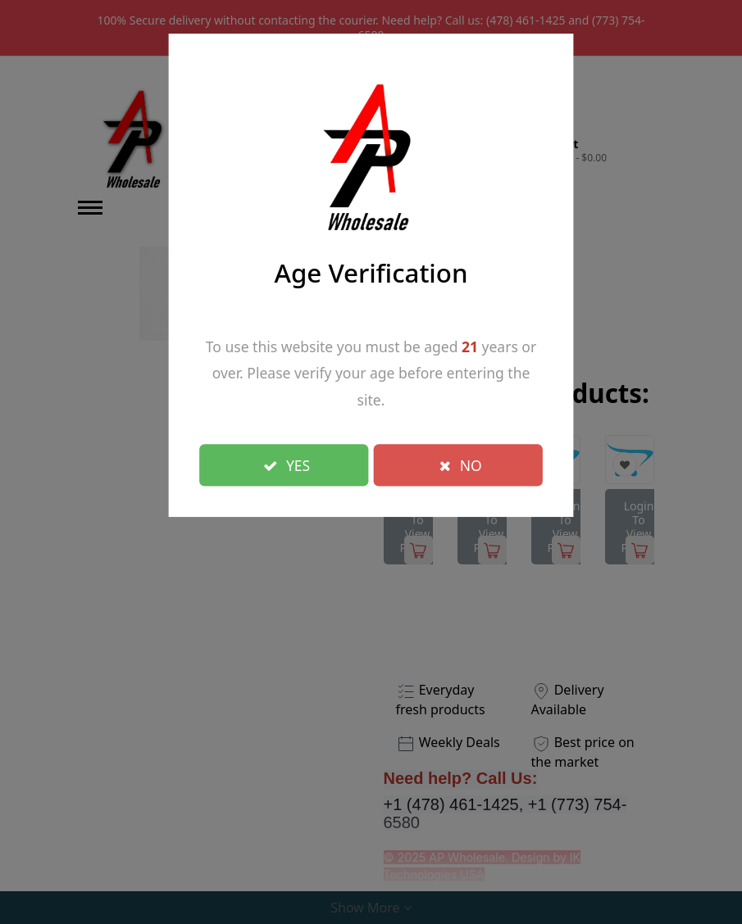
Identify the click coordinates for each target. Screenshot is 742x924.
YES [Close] (287, 464)
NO (460, 464)
